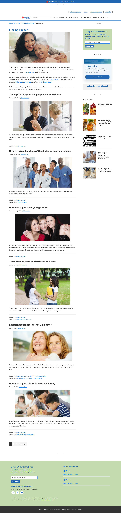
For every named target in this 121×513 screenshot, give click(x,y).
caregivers (20, 434)
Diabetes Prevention (60, 17)
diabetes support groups (23, 82)
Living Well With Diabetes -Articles (24, 23)
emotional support (22, 378)
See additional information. (47, 500)
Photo (66, 471)
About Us (104, 17)
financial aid (54, 79)
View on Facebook (68, 474)
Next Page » (22, 444)
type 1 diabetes (27, 319)
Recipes (96, 17)
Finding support (20, 146)
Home (11, 23)
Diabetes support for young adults (28, 207)
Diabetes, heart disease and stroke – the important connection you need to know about (103, 155)
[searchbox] (42, 17)
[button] (50, 17)
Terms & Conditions (76, 509)
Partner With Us (97, 77)
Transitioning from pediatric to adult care (32, 261)
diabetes (19, 319)
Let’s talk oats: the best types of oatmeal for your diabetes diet (104, 169)
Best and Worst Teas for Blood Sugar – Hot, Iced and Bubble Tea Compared (104, 122)
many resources (30, 72)
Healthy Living (86, 17)
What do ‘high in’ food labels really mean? (104, 137)
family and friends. (47, 82)
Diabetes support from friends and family (32, 383)
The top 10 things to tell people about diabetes (35, 94)
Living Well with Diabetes (96, 32)
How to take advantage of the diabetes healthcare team (40, 151)
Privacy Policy (66, 509)
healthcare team (22, 202)
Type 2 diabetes (37, 378)
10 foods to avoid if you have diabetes (104, 105)
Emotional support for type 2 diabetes (30, 324)
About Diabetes (74, 17)
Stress (30, 378)
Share (76, 474)
